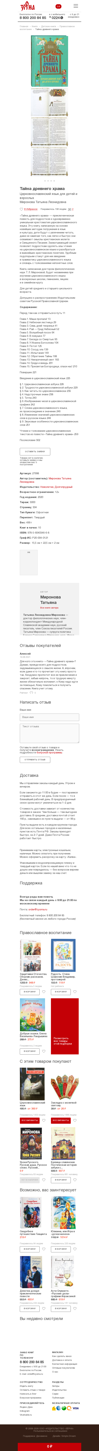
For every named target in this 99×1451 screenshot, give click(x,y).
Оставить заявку (35, 452)
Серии (55, 1394)
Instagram (25, 1411)
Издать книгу (26, 1386)
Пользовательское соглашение (50, 1431)
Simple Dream (68, 1436)
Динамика (41, 1436)
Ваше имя (25, 710)
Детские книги (48, 27)
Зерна (27, 6)
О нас (55, 1372)
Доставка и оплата (62, 1360)
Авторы (55, 1386)
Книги (35, 27)
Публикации (58, 1398)
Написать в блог (28, 1394)
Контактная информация (64, 1364)
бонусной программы (49, 753)
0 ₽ (58, 7)
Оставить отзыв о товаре (32, 1390)
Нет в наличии (29, 1180)
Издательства (59, 1390)
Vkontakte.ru (26, 1415)
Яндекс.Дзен (26, 1407)
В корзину (30, 992)
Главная (24, 27)
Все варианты (30, 1120)
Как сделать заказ (61, 1356)
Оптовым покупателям (63, 1368)
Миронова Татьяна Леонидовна (43, 202)
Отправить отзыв (35, 760)
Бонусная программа (30, 1398)
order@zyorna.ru (37, 909)
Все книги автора (49, 608)
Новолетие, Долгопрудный (56, 487)
